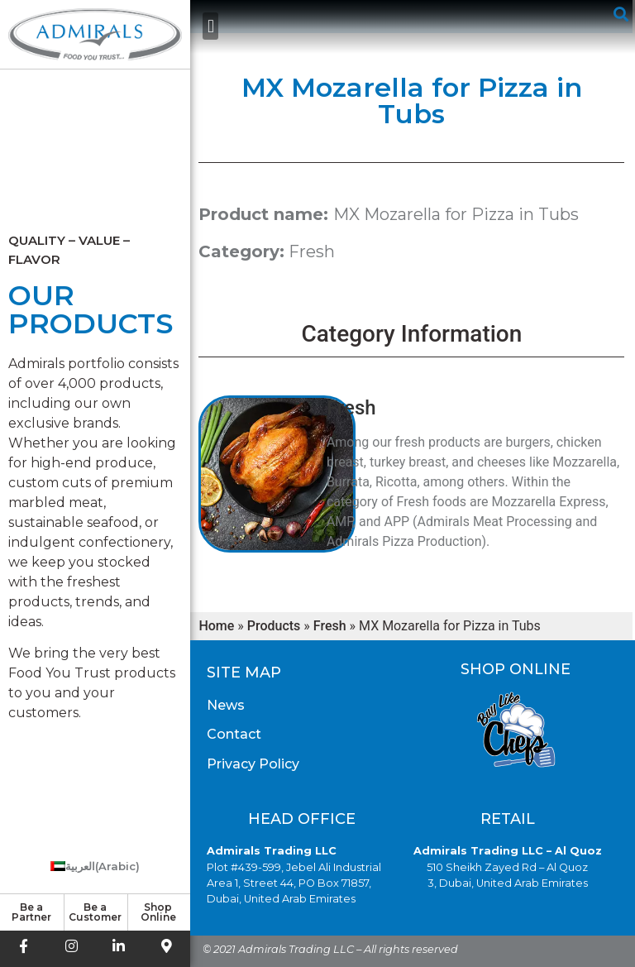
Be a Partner (31, 912)
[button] (210, 26)
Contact (234, 734)
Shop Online (158, 912)
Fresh (312, 251)
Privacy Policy (253, 764)
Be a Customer (95, 912)
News (226, 705)
